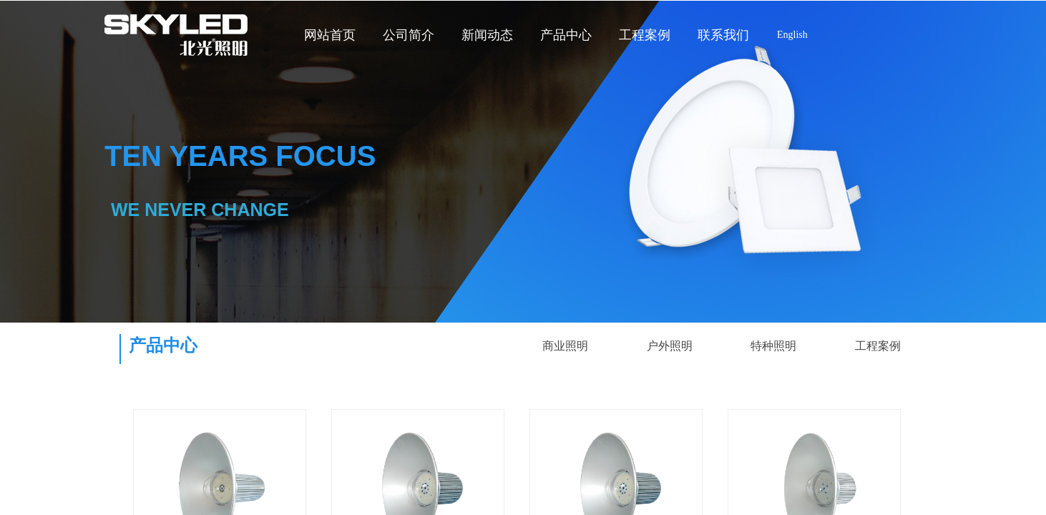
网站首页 (330, 35)
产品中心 (566, 35)
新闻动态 (487, 35)
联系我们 (723, 35)
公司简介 (408, 35)
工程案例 (644, 35)
